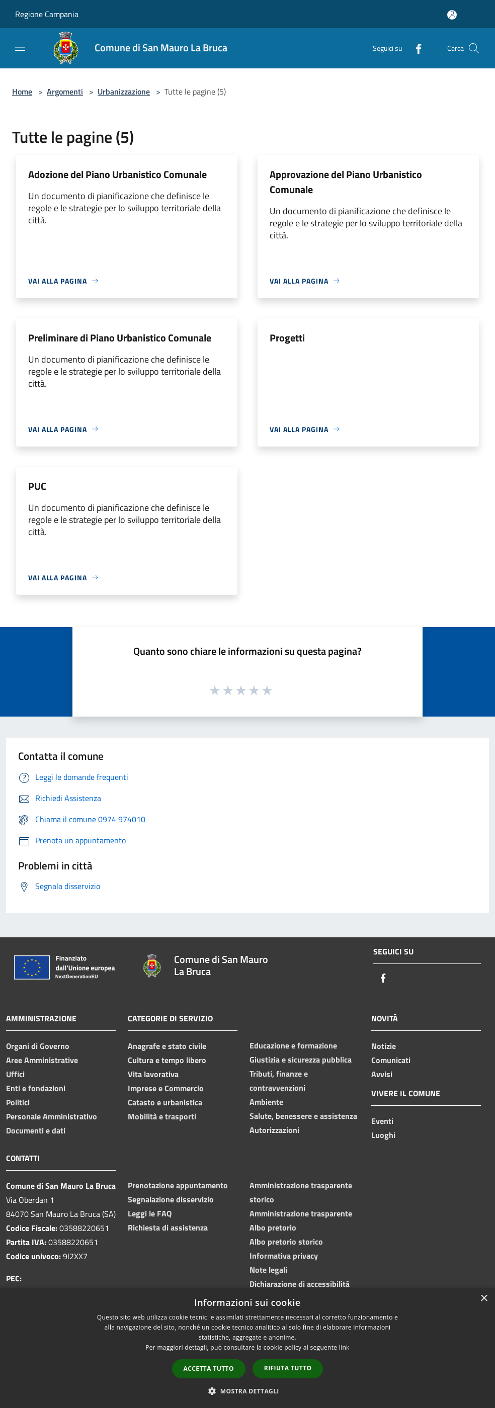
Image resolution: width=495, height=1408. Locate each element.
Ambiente (266, 1102)
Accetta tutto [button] (209, 1368)
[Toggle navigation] (20, 47)
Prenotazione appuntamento (178, 1185)
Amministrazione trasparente (301, 1213)
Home (22, 91)
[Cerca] (474, 48)
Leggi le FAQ (150, 1213)
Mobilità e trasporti (162, 1116)
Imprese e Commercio (166, 1088)
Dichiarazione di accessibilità (300, 1284)
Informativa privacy (284, 1256)
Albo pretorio (273, 1227)
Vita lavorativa (153, 1074)
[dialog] (247, 1348)
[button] (247, 1391)
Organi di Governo (37, 1046)
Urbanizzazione (124, 91)
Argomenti (65, 91)
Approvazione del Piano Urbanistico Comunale (346, 181)
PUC (37, 486)
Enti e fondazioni (35, 1088)
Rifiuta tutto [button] (288, 1368)
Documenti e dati (35, 1130)
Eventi (382, 1121)
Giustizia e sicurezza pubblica (301, 1059)
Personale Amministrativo (51, 1116)
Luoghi (383, 1135)
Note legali (268, 1270)
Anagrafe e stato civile (167, 1046)
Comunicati (390, 1060)
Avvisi (381, 1074)
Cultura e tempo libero (167, 1060)
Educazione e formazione (293, 1045)
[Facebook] (414, 48)
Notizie (383, 1046)
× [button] (483, 1298)
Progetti (287, 337)
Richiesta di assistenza (168, 1227)
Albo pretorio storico (286, 1242)
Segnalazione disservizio (171, 1199)
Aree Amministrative (42, 1060)
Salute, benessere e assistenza (303, 1116)
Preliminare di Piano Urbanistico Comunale (119, 337)
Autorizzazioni (274, 1130)
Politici (18, 1102)
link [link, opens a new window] (344, 1347)
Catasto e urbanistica (165, 1102)
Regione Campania (46, 14)
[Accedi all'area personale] (452, 15)
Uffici (15, 1074)
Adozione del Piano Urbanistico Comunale (117, 174)
